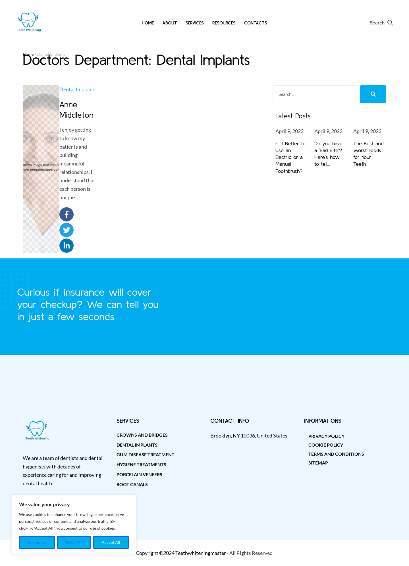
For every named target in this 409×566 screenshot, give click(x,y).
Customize (37, 542)
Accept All (111, 542)
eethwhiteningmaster (202, 553)
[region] (73, 525)
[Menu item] (148, 23)
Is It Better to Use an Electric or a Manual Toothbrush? (290, 157)
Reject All (74, 542)
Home (28, 54)
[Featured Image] (41, 169)
